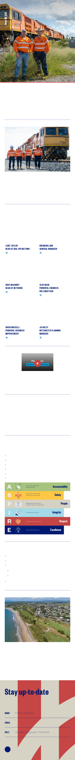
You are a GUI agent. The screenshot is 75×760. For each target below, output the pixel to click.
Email (7, 722)
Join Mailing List (7, 749)
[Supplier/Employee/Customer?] (42, 732)
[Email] (42, 722)
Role (7, 732)
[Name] (42, 713)
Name (7, 713)
